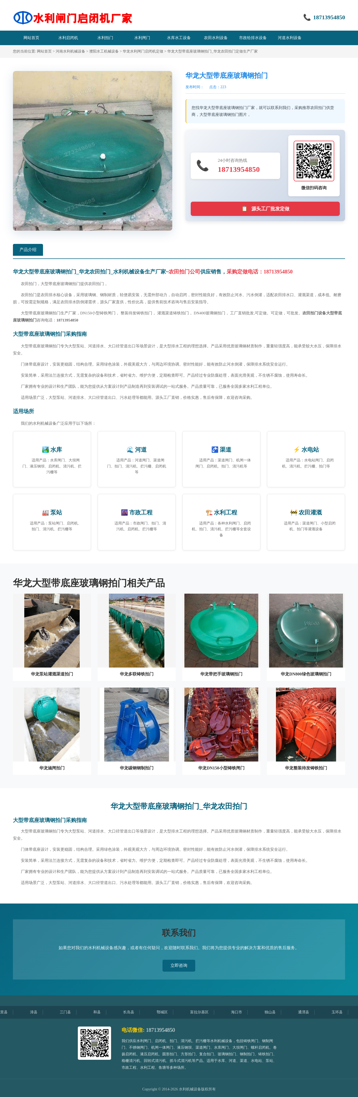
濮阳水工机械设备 (104, 51)
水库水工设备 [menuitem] (179, 38)
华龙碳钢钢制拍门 (137, 768)
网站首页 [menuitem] (31, 38)
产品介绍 (28, 249)
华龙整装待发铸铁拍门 (306, 768)
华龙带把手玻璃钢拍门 (221, 674)
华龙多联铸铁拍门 (137, 674)
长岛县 (134, 1012)
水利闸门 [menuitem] (142, 38)
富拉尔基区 (205, 1012)
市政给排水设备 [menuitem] (253, 38)
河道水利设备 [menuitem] (290, 38)
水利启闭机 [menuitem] (68, 38)
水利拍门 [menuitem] (105, 38)
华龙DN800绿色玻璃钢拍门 (306, 674)
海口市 (242, 1012)
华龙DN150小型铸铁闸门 (221, 768)
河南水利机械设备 (70, 51)
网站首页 (44, 51)
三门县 (71, 1012)
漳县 (40, 1012)
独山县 (276, 1012)
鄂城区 (168, 1012)
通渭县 (309, 1012)
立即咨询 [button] (178, 965)
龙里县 (8, 1012)
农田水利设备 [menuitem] (216, 38)
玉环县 (343, 1012)
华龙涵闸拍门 (52, 768)
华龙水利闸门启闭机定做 (143, 51)
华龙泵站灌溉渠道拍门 (52, 674)
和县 (103, 1012)
